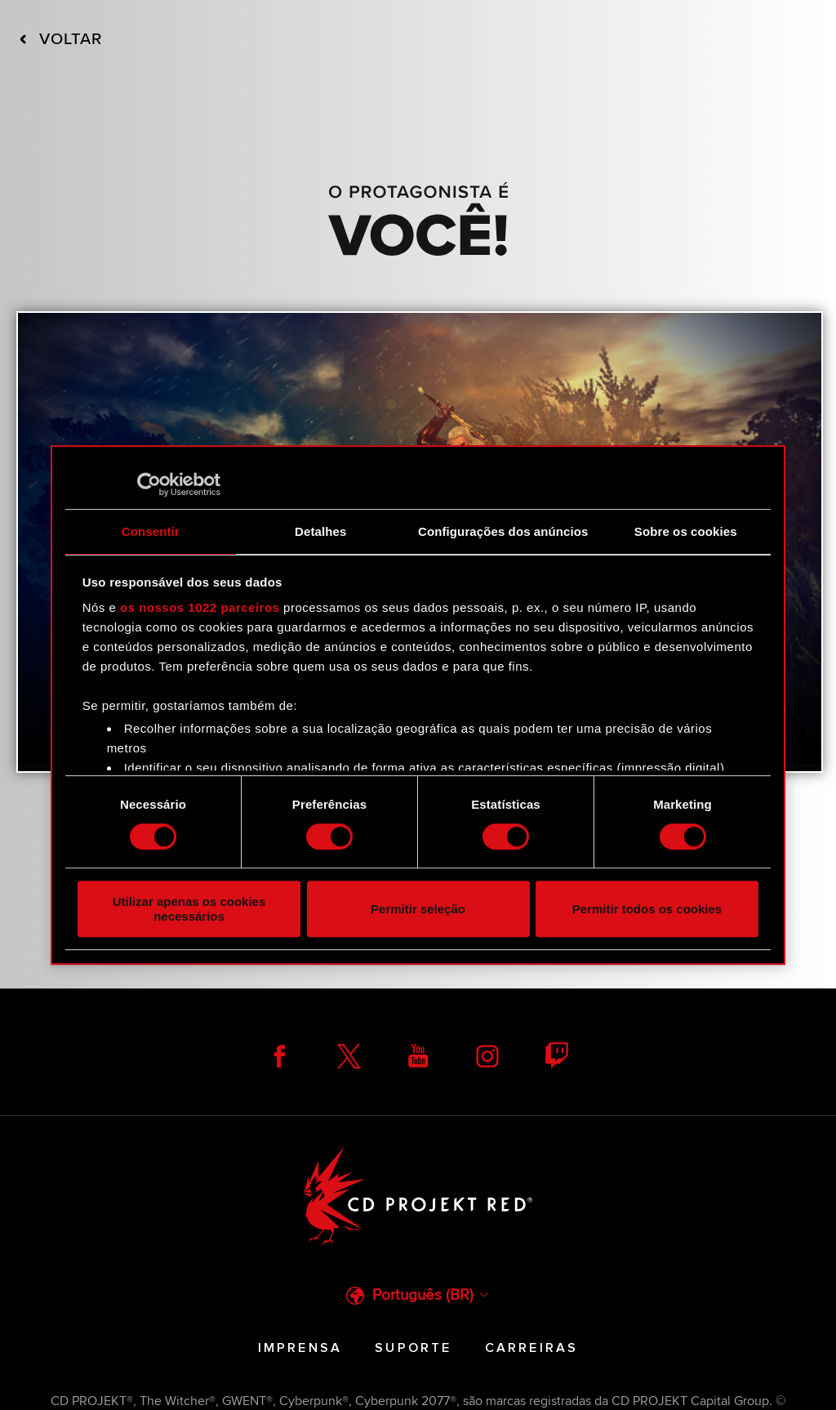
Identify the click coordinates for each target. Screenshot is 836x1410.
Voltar (61, 39)
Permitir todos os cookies (647, 909)
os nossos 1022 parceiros (199, 607)
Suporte (413, 1347)
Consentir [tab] (151, 531)
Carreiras (532, 1347)
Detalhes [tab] (320, 531)
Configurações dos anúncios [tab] (503, 531)
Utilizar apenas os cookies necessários (189, 908)
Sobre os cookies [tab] (685, 531)
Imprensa (300, 1347)
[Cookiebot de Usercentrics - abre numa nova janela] (149, 484)
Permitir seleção (418, 909)
